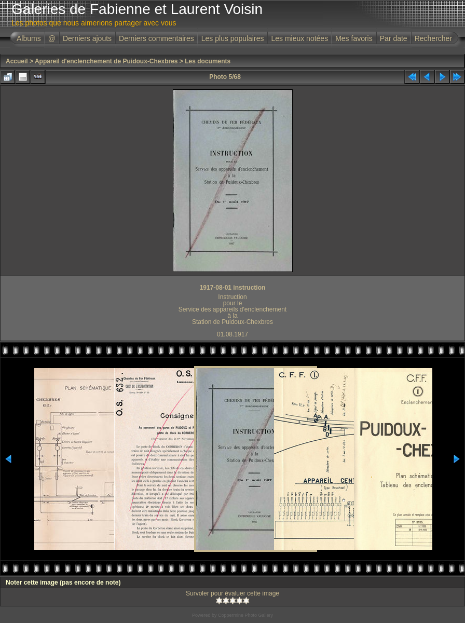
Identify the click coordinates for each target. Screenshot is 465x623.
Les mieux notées (299, 38)
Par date (393, 38)
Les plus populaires (232, 38)
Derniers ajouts (87, 38)
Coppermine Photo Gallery (245, 615)
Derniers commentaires (156, 38)
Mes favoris (354, 38)
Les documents (207, 61)
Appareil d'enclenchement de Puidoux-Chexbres (106, 61)
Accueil (17, 61)
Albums (29, 38)
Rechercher (433, 38)
